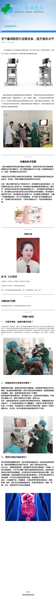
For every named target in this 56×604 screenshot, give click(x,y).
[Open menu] (1, 31)
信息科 (4, 42)
